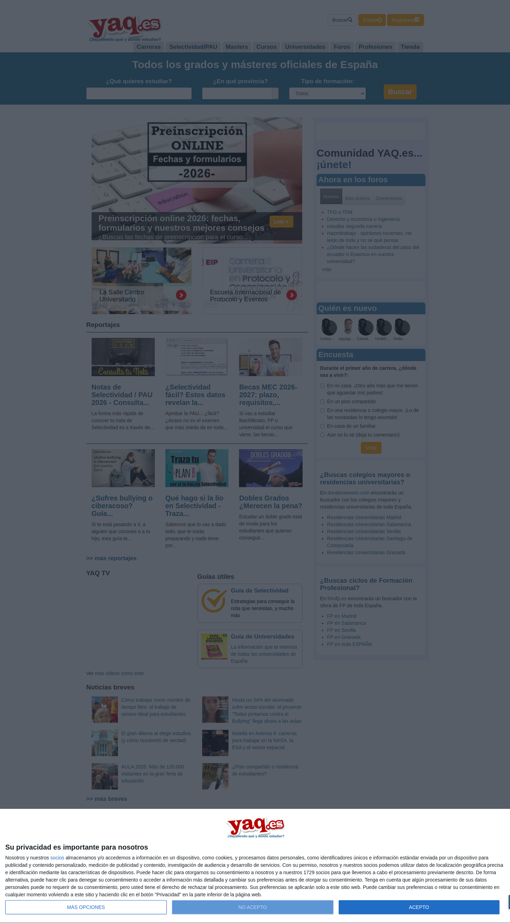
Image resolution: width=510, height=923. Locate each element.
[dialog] (255, 866)
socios (57, 857)
